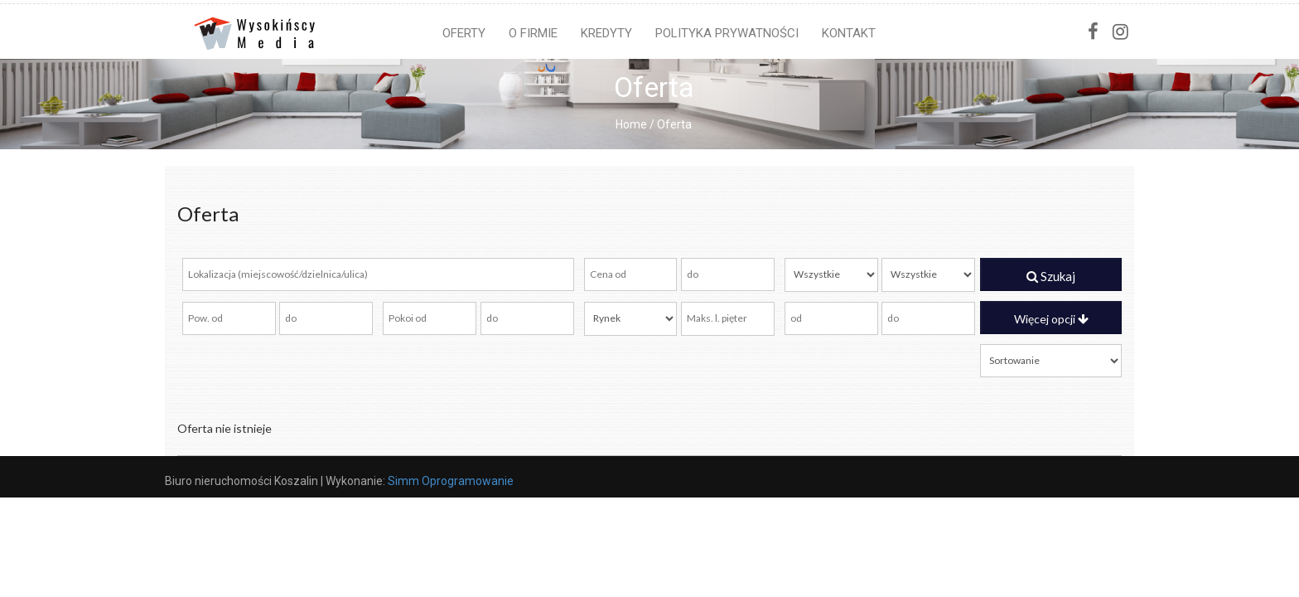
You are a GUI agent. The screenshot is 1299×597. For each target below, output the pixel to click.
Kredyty (606, 33)
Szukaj (1050, 276)
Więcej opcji (1051, 319)
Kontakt (849, 33)
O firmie (533, 33)
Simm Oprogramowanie (451, 481)
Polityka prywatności (727, 33)
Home (631, 124)
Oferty (463, 33)
